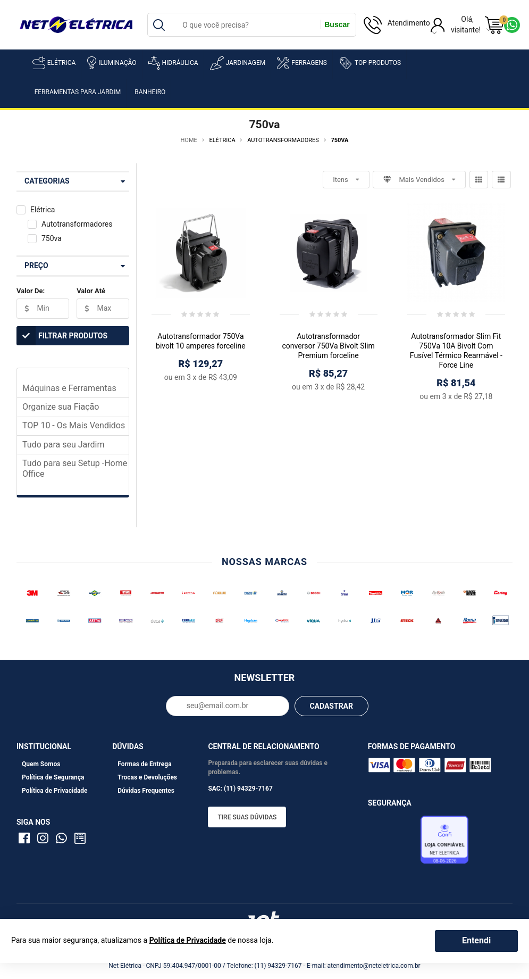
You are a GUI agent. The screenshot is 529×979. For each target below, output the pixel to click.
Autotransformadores (76, 224)
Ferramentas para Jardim (78, 92)
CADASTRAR (331, 706)
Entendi (476, 940)
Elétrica (54, 62)
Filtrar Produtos (61, 335)
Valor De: (30, 291)
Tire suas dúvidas (246, 817)
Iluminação (111, 62)
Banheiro (150, 92)
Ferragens (302, 63)
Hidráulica (173, 63)
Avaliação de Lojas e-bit (393, 842)
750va (51, 238)
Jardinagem (238, 63)
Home (189, 140)
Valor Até (91, 291)
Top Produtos (370, 63)
